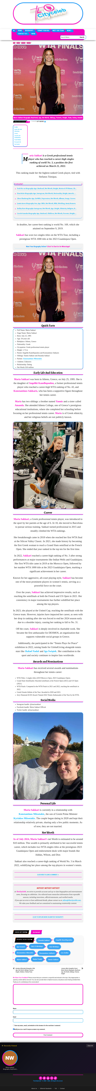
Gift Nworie (40, 121)
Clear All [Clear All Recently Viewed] (90, 1046)
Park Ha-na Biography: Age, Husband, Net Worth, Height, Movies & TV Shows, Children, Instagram (47, 188)
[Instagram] (51, 1078)
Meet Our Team (58, 30)
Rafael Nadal (32, 651)
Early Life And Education (18, 130)
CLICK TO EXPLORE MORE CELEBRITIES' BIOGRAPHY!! (48, 917)
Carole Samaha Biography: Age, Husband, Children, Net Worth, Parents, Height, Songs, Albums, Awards (47, 213)
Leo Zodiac (65, 953)
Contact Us (23, 34)
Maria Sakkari (22, 959)
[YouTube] (48, 1078)
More (33, 34)
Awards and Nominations (17, 136)
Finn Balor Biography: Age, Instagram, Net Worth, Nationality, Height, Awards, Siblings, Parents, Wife (47, 193)
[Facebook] (40, 1078)
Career (16, 133)
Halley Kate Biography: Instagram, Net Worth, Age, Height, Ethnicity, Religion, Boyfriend (47, 208)
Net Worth (17, 144)
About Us (34, 1088)
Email (14, 1017)
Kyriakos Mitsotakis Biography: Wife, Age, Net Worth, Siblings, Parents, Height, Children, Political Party (25, 970)
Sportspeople (36, 932)
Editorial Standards (45, 1088)
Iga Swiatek (21, 947)
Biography (29, 30)
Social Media (17, 139)
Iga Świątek (50, 651)
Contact (62, 1088)
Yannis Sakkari (53, 959)
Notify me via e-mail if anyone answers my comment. (29, 1029)
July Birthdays (54, 947)
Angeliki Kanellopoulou (64, 940)
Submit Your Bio (43, 30)
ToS (56, 1088)
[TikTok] (55, 1078)
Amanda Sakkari (44, 940)
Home (20, 30)
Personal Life (17, 142)
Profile (16, 127)
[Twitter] (44, 1078)
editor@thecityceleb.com (71, 900)
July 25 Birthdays (37, 946)
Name (14, 1008)
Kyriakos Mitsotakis (24, 818)
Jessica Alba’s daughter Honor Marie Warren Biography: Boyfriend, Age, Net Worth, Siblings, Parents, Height (70, 971)
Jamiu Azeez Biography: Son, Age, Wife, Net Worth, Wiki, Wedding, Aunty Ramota (46, 203)
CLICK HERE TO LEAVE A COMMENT (47, 874)
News (69, 30)
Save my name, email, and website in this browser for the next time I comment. (38, 1025)
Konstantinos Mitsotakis (32, 359)
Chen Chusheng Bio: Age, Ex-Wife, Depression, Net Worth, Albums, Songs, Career (46, 198)
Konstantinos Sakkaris (47, 953)
